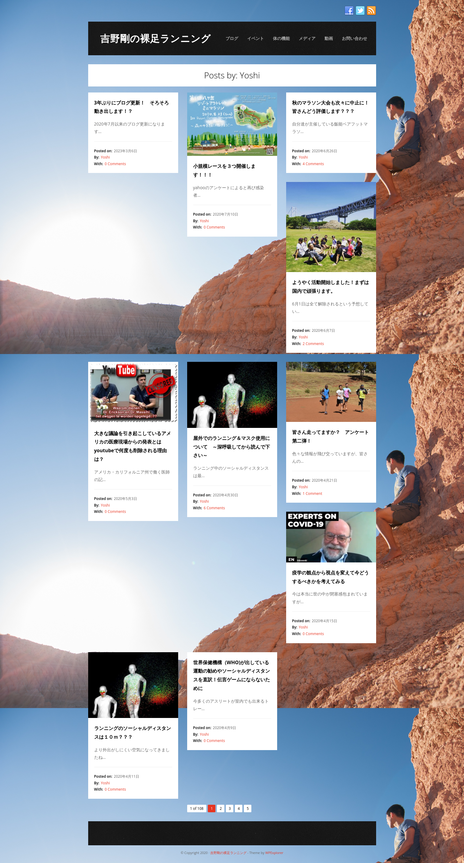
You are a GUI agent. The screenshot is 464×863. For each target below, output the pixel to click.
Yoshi (105, 157)
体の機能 (281, 38)
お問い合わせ (354, 38)
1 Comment (312, 493)
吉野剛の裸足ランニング (155, 38)
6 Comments (214, 507)
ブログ (232, 38)
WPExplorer (274, 852)
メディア (307, 38)
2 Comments (313, 343)
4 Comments (313, 163)
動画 (329, 38)
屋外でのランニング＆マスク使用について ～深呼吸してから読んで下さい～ (231, 447)
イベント (255, 38)
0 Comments (115, 163)
